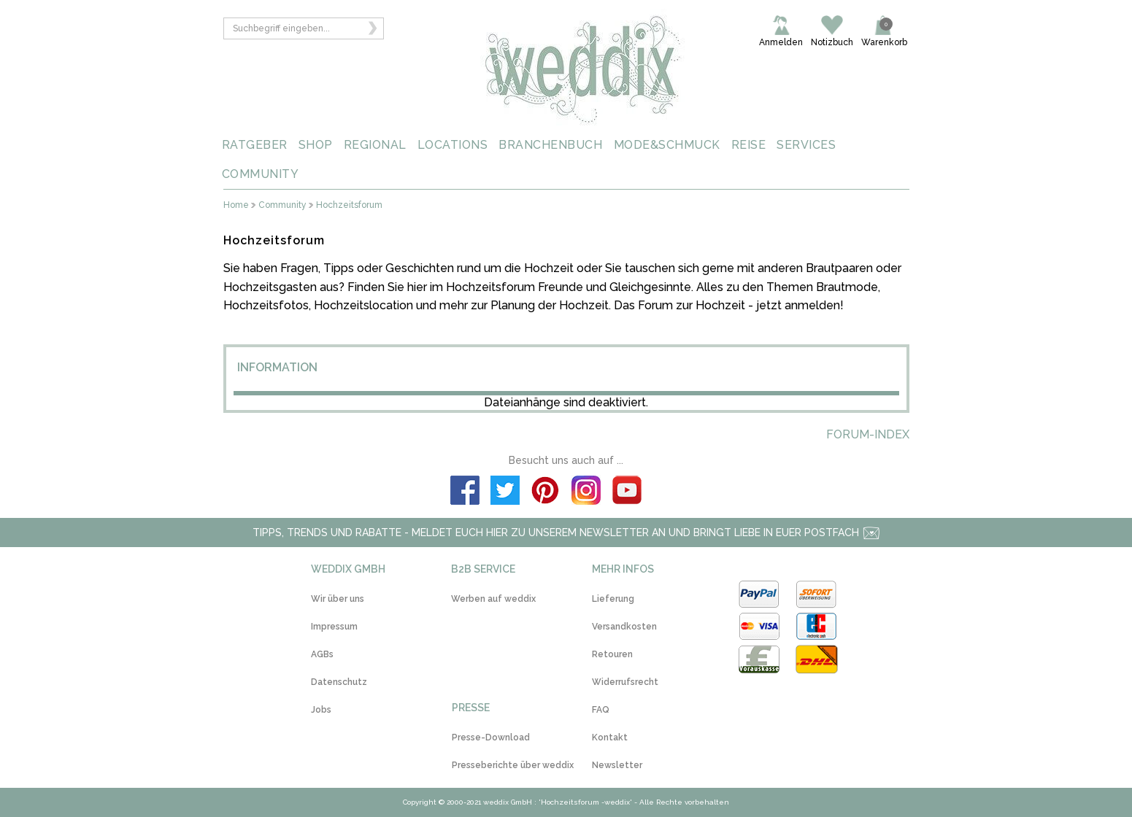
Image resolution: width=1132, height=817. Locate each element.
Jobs (321, 710)
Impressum (334, 627)
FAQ (600, 710)
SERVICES (806, 145)
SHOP (316, 145)
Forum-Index (867, 434)
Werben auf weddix (493, 599)
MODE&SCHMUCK (667, 145)
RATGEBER (255, 145)
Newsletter (617, 765)
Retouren (612, 654)
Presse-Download (491, 737)
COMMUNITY (260, 174)
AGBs (322, 654)
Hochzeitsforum (349, 205)
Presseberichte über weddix (513, 765)
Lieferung (613, 599)
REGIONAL (375, 145)
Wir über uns (337, 599)
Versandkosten (624, 627)
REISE (748, 145)
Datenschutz (339, 682)
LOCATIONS (452, 145)
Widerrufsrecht (625, 682)
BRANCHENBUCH (550, 145)
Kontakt (610, 737)
